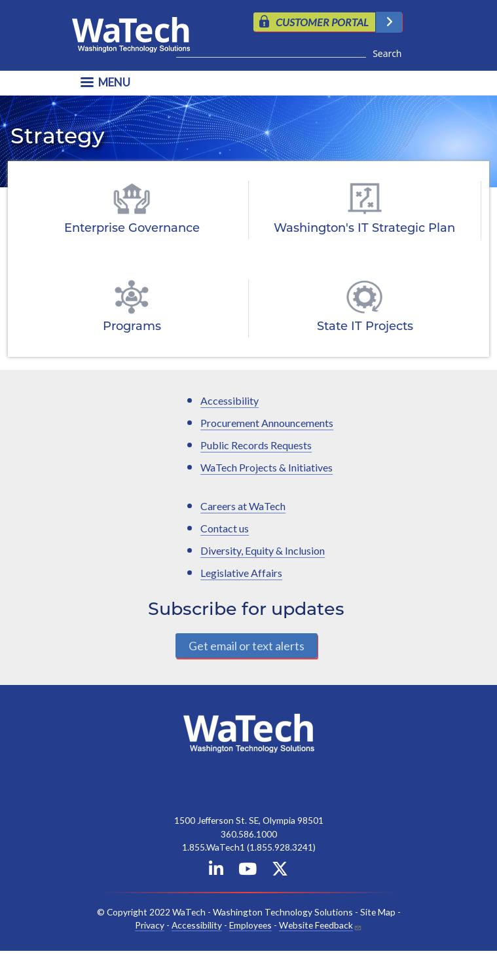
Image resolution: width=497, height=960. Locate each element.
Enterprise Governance (132, 229)
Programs (132, 327)
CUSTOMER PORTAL (322, 22)
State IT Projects (365, 327)
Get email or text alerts (246, 645)
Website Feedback (316, 925)
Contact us (224, 528)
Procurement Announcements (266, 422)
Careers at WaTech (242, 506)
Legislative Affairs (241, 572)
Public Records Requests (256, 445)
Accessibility (229, 400)
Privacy (149, 925)
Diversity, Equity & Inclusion (262, 550)
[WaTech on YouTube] (247, 871)
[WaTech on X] (280, 871)
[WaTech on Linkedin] (216, 871)
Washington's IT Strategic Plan (364, 229)
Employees (250, 925)
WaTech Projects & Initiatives (266, 467)
